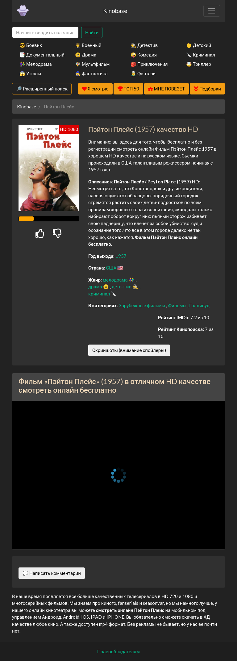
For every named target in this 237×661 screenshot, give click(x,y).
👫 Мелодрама (35, 64)
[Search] (45, 32)
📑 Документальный (38, 54)
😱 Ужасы (30, 73)
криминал (99, 293)
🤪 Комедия (144, 54)
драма (95, 286)
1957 (121, 256)
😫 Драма (85, 54)
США (111, 267)
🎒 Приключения (149, 64)
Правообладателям (118, 651)
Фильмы (177, 305)
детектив (122, 286)
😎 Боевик (30, 45)
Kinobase (115, 10)
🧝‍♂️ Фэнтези (143, 73)
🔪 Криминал (200, 54)
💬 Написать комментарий (52, 573)
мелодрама (116, 279)
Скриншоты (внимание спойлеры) (129, 350)
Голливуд (199, 305)
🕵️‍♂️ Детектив (144, 45)
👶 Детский (198, 45)
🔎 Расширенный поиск (42, 88)
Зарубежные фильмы (142, 305)
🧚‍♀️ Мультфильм (92, 64)
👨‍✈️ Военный (88, 45)
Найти (91, 32)
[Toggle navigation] (211, 11)
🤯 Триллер (198, 64)
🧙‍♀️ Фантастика (91, 73)
